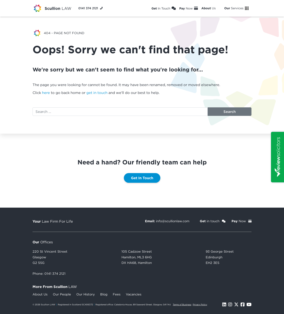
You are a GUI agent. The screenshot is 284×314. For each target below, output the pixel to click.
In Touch (163, 8)
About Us (40, 294)
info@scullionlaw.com (172, 221)
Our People (62, 294)
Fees (117, 294)
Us (211, 8)
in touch (212, 221)
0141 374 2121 (54, 273)
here (46, 93)
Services (236, 8)
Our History (85, 294)
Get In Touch (142, 178)
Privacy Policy (200, 304)
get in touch (96, 93)
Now (188, 8)
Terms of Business (182, 304)
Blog (103, 294)
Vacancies (133, 294)
